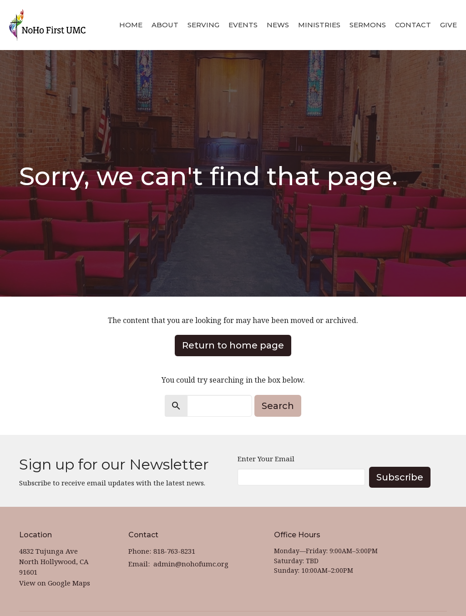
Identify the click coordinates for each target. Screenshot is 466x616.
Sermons (368, 24)
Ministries (319, 24)
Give (448, 24)
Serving (203, 24)
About (165, 24)
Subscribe (399, 477)
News (278, 24)
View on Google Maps (54, 582)
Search (278, 405)
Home (130, 24)
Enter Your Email (266, 458)
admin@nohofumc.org (190, 563)
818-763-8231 (174, 550)
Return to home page (233, 345)
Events (243, 24)
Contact (413, 24)
